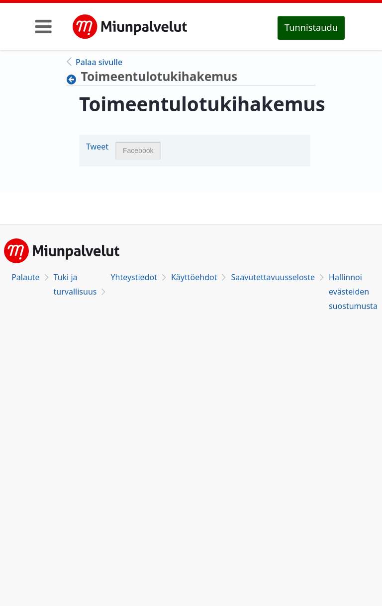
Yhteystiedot (133, 277)
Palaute (25, 277)
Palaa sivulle (99, 62)
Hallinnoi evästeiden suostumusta (353, 291)
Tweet (97, 146)
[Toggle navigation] (43, 26)
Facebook (138, 150)
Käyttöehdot (194, 277)
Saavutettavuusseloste (273, 277)
